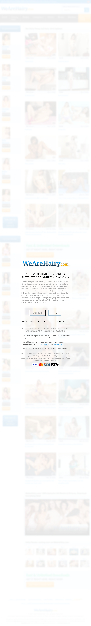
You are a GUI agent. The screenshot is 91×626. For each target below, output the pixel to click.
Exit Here (37, 312)
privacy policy (58, 344)
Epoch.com (32, 357)
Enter (54, 312)
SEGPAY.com (49, 359)
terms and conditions (42, 344)
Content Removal (50, 360)
